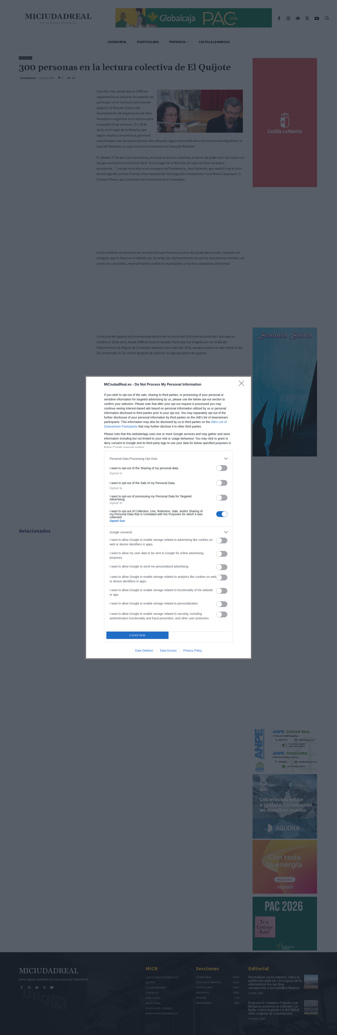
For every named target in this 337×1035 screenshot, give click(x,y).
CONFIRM (137, 635)
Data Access (168, 650)
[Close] (243, 385)
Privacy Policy (192, 650)
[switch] (221, 468)
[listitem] (168, 458)
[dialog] (168, 517)
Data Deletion (144, 650)
